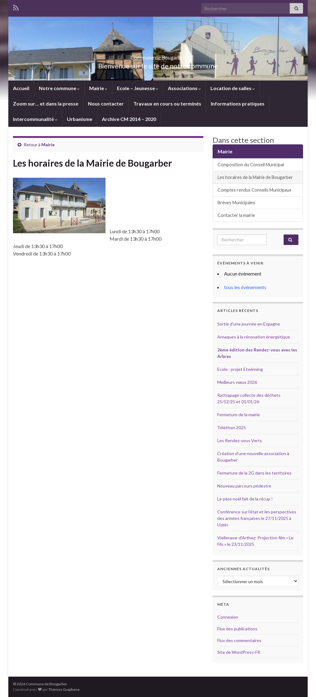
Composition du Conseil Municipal (251, 164)
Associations (184, 88)
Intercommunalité (35, 119)
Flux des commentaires (239, 640)
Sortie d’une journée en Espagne (248, 323)
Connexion (227, 617)
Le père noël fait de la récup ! (245, 498)
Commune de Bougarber (158, 56)
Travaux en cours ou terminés (167, 103)
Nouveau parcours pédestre (244, 485)
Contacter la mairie (236, 215)
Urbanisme (79, 119)
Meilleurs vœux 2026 (237, 382)
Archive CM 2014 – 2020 (129, 119)
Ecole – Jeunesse (137, 88)
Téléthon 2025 (231, 427)
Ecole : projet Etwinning (240, 369)
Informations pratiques (237, 103)
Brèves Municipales (236, 202)
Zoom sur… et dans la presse (45, 103)
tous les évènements (245, 287)
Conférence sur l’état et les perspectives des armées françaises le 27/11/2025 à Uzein (256, 518)
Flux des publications (237, 628)
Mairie (98, 88)
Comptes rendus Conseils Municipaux (254, 190)
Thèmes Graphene (64, 689)
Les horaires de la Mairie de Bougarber (256, 177)
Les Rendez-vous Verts (239, 440)
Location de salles (232, 88)
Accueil (21, 88)
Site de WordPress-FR (238, 652)
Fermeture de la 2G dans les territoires (254, 472)
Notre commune (59, 88)
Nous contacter (106, 103)
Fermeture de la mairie (238, 414)
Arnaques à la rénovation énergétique (253, 336)
